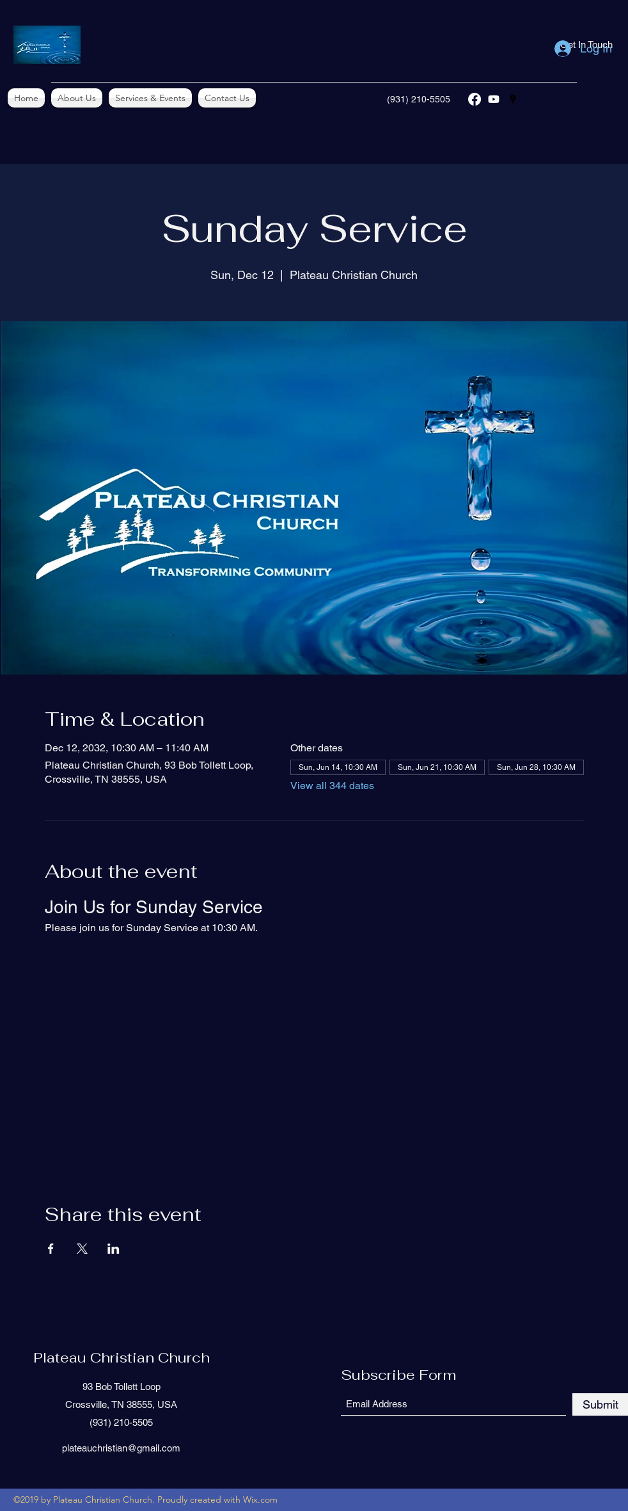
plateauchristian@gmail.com (121, 1448)
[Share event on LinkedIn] (113, 1248)
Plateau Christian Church (121, 1357)
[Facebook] (474, 99)
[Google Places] (512, 99)
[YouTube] (493, 99)
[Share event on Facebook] (51, 1248)
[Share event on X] (82, 1248)
